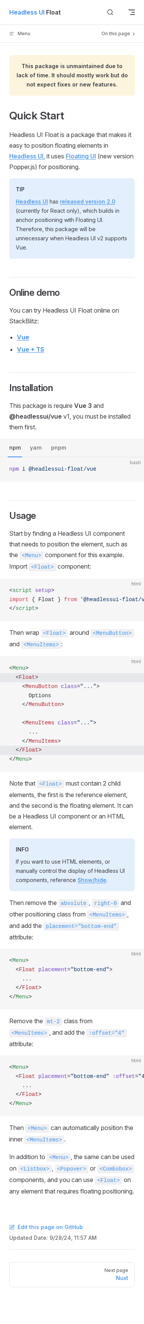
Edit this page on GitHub (46, 1227)
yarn (36, 447)
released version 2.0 (87, 201)
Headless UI (26, 156)
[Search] (110, 12)
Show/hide (92, 880)
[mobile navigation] (131, 12)
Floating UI (81, 156)
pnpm (58, 447)
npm (15, 447)
